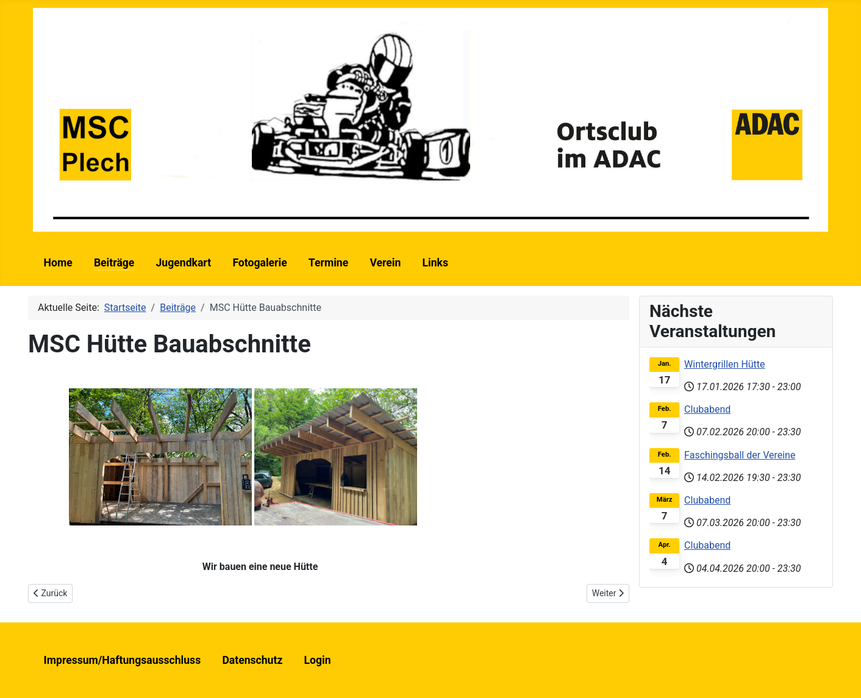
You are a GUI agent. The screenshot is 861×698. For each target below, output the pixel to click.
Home (58, 263)
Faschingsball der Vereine (739, 455)
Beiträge (114, 263)
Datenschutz (252, 660)
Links (435, 263)
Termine (328, 263)
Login (317, 660)
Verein (385, 263)
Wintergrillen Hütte (724, 364)
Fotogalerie (259, 263)
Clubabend (707, 409)
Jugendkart (184, 263)
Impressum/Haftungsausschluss (122, 660)
